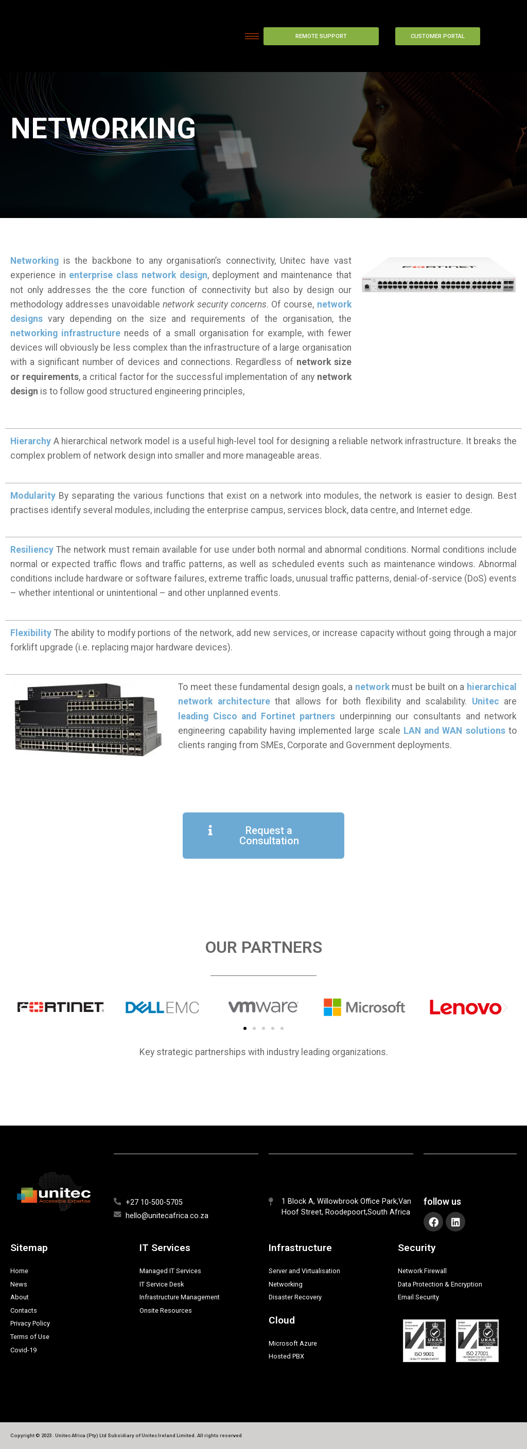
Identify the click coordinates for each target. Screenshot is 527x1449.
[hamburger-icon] (252, 36)
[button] (21, 1007)
